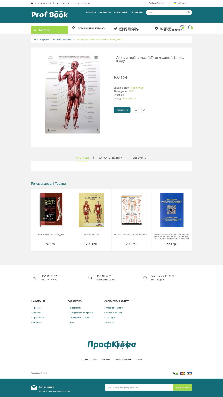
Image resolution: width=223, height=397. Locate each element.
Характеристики (110, 157)
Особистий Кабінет (114, 308)
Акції (72, 322)
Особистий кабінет (123, 359)
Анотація (82, 157)
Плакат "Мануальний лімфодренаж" (131, 234)
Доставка (37, 312)
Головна (84, 359)
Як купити (37, 322)
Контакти (106, 359)
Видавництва (75, 308)
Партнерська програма (80, 317)
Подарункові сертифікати (81, 312)
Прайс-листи (38, 317)
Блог (95, 359)
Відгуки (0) (140, 157)
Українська (180, 3)
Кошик (139, 359)
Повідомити (122, 110)
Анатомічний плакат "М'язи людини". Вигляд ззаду (99, 39)
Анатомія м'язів (91, 234)
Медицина (44, 39)
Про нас (36, 308)
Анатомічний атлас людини (51, 234)
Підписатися (183, 387)
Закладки (110, 317)
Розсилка (110, 322)
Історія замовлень (114, 312)
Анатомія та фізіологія (63, 39)
